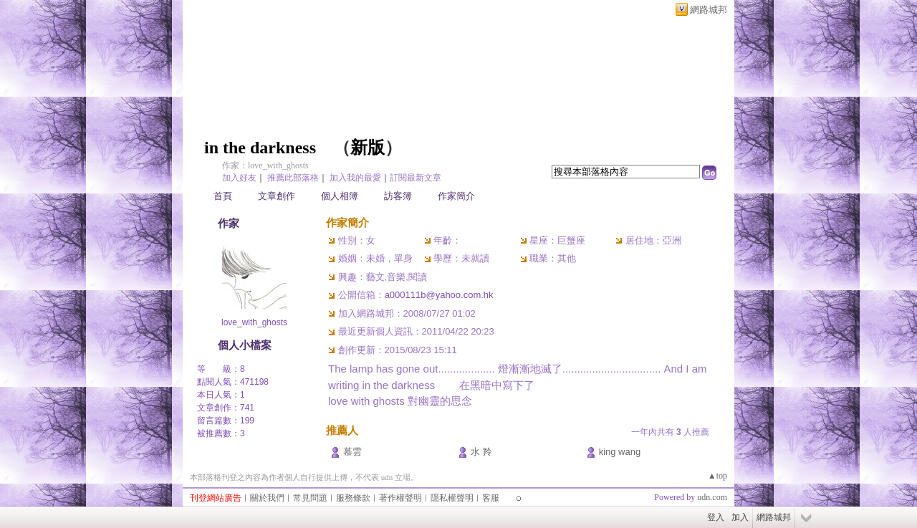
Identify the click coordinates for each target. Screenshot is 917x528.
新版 (367, 147)
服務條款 (353, 498)
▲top (717, 476)
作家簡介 (456, 196)
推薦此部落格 (293, 178)
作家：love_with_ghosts (265, 165)
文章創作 (276, 196)
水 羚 (481, 451)
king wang (620, 451)
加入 (740, 517)
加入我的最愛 (355, 178)
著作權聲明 (400, 498)
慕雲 (352, 451)
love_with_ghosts (254, 322)
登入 (715, 517)
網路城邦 (708, 9)
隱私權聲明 (452, 498)
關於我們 (267, 498)
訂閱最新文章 (415, 178)
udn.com (712, 497)
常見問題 (310, 498)
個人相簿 (339, 196)
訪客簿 (398, 196)
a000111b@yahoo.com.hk (439, 294)
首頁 (222, 196)
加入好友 (239, 178)
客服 (490, 498)
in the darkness (260, 147)
